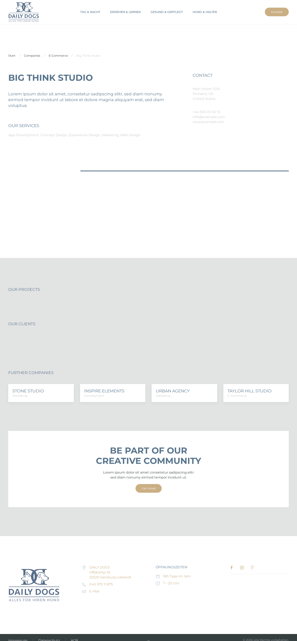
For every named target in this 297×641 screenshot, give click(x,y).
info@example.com (209, 117)
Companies (32, 55)
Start (11, 55)
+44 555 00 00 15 (206, 112)
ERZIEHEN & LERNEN (125, 12)
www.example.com (208, 122)
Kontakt (277, 12)
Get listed (149, 488)
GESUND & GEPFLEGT (167, 12)
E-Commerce (58, 55)
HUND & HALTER (205, 12)
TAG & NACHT (90, 12)
